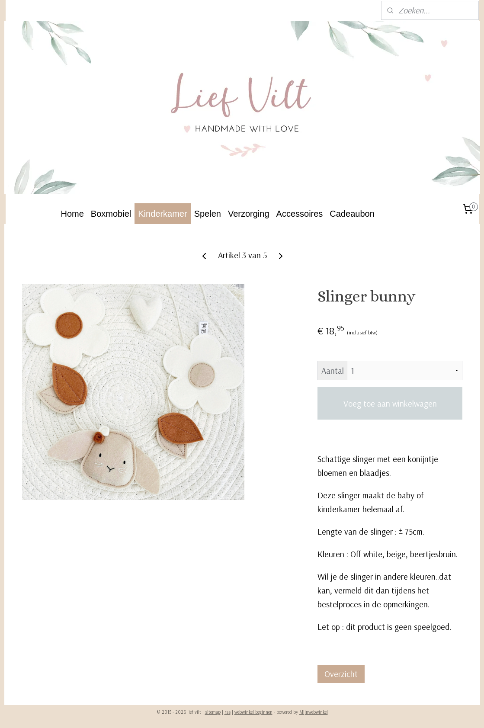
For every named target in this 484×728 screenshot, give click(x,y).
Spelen (207, 213)
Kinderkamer (162, 213)
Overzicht (341, 673)
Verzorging (248, 213)
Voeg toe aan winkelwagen (389, 403)
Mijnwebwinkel (313, 712)
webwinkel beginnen (253, 712)
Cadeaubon (352, 213)
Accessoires (299, 213)
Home (72, 213)
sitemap (213, 712)
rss (227, 712)
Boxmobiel (111, 213)
